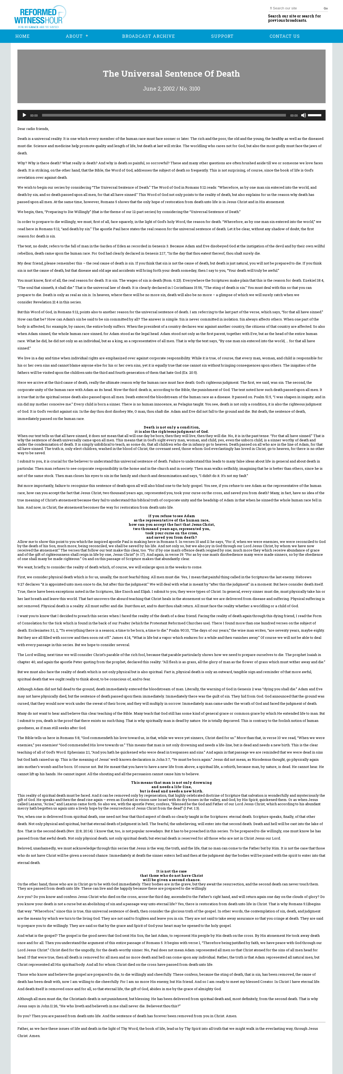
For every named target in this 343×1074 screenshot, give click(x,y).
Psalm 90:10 (179, 630)
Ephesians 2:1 (78, 752)
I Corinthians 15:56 (187, 287)
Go (326, 8)
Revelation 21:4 (45, 302)
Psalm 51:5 (262, 396)
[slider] (164, 115)
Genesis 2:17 (155, 253)
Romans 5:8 (70, 737)
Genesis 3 (160, 246)
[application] (171, 115)
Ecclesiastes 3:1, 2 (43, 630)
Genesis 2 (245, 689)
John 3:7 (163, 759)
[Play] (24, 115)
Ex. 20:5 (189, 372)
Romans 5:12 (195, 187)
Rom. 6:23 (172, 280)
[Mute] (303, 115)
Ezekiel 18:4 (313, 280)
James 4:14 (121, 637)
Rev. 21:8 (75, 831)
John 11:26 (49, 1006)
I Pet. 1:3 (191, 808)
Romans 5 (108, 201)
